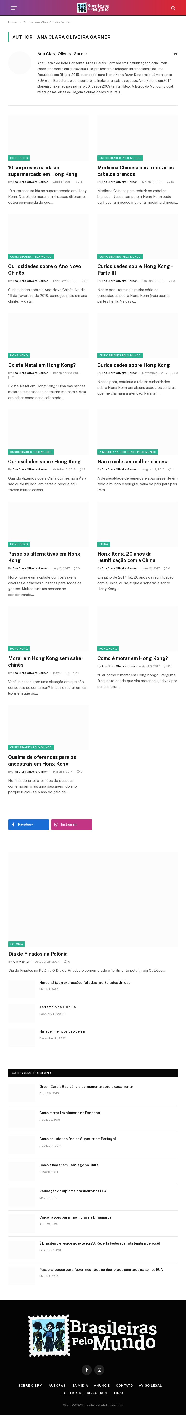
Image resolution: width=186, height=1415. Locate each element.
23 (168, 666)
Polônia (16, 944)
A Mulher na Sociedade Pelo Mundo (127, 452)
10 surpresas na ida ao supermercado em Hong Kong (43, 171)
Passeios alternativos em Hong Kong (44, 557)
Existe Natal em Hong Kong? (42, 365)
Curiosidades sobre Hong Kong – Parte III (135, 269)
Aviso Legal (150, 1385)
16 (170, 182)
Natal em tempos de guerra (62, 1031)
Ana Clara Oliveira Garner (62, 53)
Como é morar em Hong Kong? (132, 658)
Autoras (57, 1385)
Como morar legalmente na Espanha (69, 1113)
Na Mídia (80, 1385)
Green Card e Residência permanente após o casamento (86, 1087)
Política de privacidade (85, 1393)
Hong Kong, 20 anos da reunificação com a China (126, 557)
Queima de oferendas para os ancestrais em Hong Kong (42, 760)
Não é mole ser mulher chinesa (133, 462)
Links (119, 1393)
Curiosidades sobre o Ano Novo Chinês (44, 269)
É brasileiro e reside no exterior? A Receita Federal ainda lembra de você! (99, 1243)
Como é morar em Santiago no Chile (68, 1165)
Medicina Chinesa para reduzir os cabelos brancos (135, 171)
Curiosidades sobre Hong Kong (133, 365)
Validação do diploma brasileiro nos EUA (73, 1191)
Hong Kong (19, 158)
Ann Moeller (21, 961)
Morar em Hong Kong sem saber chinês (45, 661)
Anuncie (102, 1385)
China (103, 544)
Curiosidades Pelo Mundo (120, 158)
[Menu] (14, 7)
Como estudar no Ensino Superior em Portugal (77, 1139)
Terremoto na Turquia (57, 1007)
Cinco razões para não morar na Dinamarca (75, 1217)
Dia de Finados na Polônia (38, 954)
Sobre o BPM (30, 1385)
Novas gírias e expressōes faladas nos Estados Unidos (84, 983)
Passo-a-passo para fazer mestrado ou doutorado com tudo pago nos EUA (101, 1270)
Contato (124, 1385)
